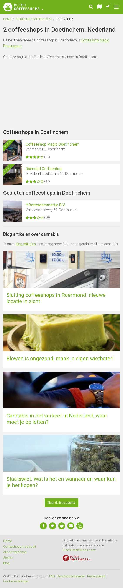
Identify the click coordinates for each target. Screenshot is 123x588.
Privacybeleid (96, 576)
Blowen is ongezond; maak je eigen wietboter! (60, 359)
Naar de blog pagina (61, 502)
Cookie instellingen (16, 581)
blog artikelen (25, 244)
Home (7, 19)
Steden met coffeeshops (33, 19)
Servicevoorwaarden (71, 576)
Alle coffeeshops (14, 552)
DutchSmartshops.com (79, 550)
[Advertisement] (61, 94)
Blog (6, 563)
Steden (8, 557)
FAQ (52, 576)
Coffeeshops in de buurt (19, 546)
